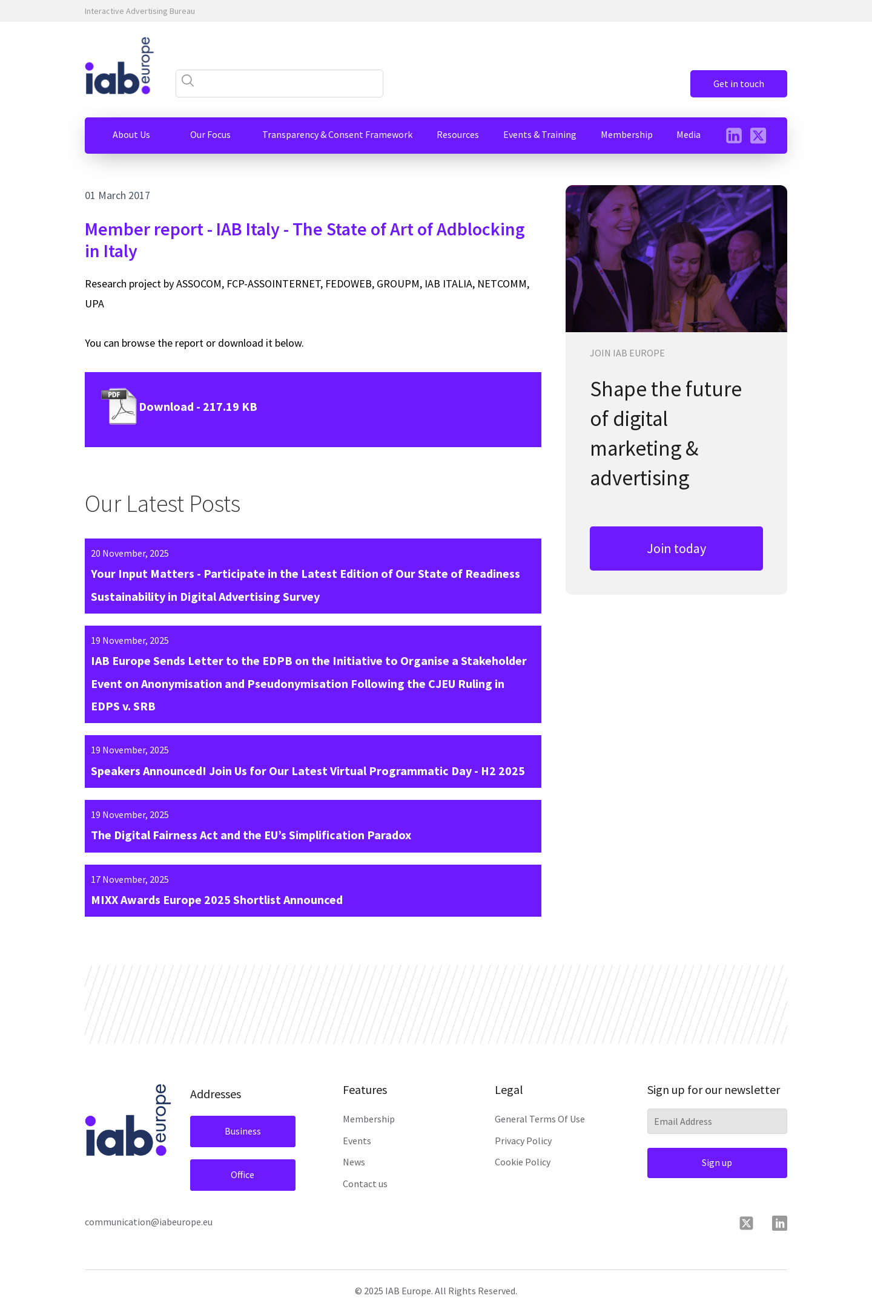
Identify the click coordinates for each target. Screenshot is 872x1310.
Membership (369, 1119)
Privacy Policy (523, 1141)
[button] (131, 135)
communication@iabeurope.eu (149, 1222)
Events (357, 1141)
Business (243, 1131)
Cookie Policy (522, 1162)
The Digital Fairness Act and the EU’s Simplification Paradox (251, 834)
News (354, 1162)
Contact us (365, 1183)
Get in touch (738, 83)
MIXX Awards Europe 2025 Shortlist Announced (217, 899)
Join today (676, 548)
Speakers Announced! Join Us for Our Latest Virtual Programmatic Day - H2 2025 (308, 770)
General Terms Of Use (540, 1119)
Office (242, 1174)
